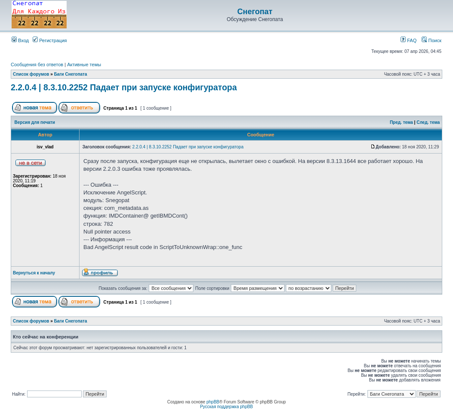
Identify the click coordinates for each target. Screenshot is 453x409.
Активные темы (84, 64)
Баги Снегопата (70, 74)
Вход (20, 40)
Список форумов (31, 74)
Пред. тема (401, 122)
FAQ (408, 40)
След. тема (428, 122)
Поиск (431, 40)
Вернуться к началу (34, 273)
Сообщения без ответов (37, 64)
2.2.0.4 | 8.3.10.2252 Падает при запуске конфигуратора (124, 87)
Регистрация (50, 40)
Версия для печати (35, 122)
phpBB (212, 402)
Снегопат (254, 11)
